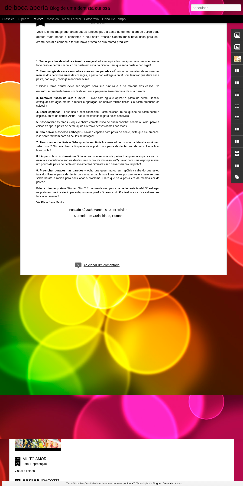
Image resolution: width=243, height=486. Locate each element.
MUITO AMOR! (35, 459)
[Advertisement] (97, 182)
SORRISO (83, 406)
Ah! (77, 353)
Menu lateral (71, 19)
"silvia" (122, 146)
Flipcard (23, 19)
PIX (43, 138)
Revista (37, 19)
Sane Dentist (57, 138)
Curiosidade (101, 152)
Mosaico (53, 19)
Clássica (8, 19)
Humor (117, 152)
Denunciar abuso (172, 483)
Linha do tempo (114, 19)
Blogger (157, 483)
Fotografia (91, 19)
